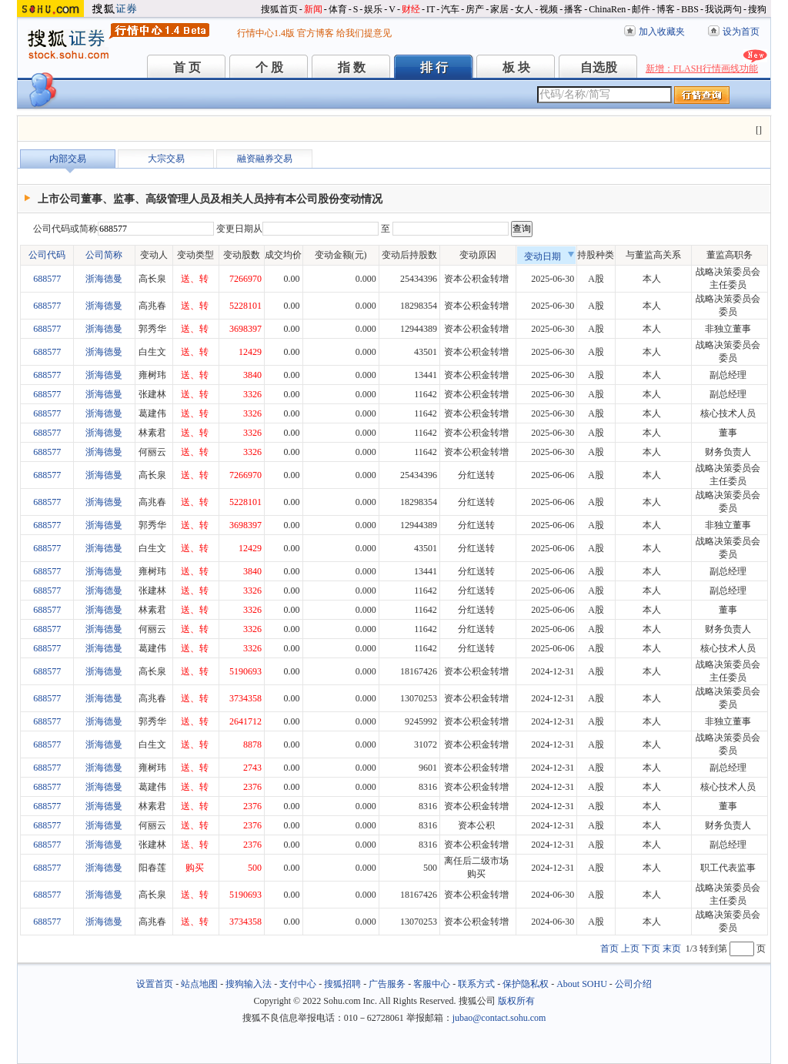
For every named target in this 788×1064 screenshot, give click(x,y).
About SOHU (581, 984)
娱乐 (373, 9)
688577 (47, 278)
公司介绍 (633, 984)
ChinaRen (607, 9)
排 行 (434, 67)
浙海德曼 (103, 278)
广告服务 (387, 984)
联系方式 (476, 984)
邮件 (641, 9)
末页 (672, 948)
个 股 (269, 67)
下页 (651, 948)
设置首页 (154, 984)
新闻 (313, 9)
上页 (630, 948)
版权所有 (516, 1000)
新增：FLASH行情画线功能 (702, 68)
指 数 (352, 67)
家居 (499, 9)
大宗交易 (166, 158)
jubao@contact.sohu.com (499, 1017)
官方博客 (315, 33)
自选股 (598, 67)
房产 (475, 9)
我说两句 (723, 9)
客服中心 (431, 984)
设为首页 (741, 31)
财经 (411, 9)
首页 (609, 948)
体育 (338, 9)
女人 (524, 9)
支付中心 (297, 984)
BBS (690, 9)
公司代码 (46, 254)
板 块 (516, 67)
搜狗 (757, 9)
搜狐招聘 (342, 984)
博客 (665, 9)
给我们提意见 (364, 33)
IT (430, 9)
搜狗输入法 (248, 984)
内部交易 (67, 158)
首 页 (187, 67)
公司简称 (103, 254)
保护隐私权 (526, 984)
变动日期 (549, 256)
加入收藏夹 (662, 31)
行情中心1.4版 (266, 33)
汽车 (450, 9)
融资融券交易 (264, 158)
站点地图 (199, 984)
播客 (573, 9)
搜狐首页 (279, 9)
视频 (548, 9)
